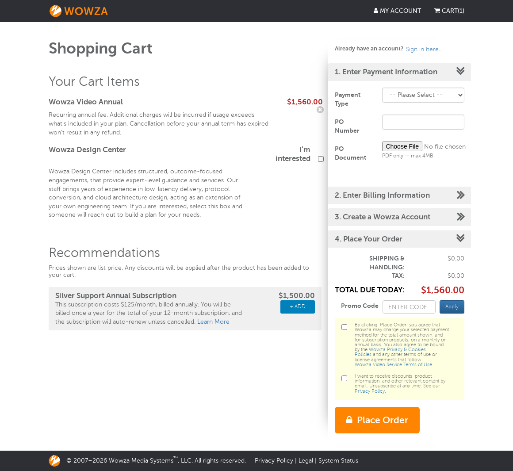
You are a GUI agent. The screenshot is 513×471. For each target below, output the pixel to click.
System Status (338, 460)
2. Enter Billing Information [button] (382, 195)
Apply (452, 307)
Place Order (377, 420)
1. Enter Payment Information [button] (386, 72)
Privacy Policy (370, 391)
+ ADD (298, 307)
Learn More (213, 321)
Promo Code (360, 305)
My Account (397, 11)
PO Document (350, 153)
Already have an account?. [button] (387, 48)
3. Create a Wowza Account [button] (382, 217)
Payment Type (347, 99)
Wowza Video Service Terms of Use (393, 365)
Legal (306, 460)
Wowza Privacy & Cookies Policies (390, 352)
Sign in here (422, 49)
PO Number (347, 126)
